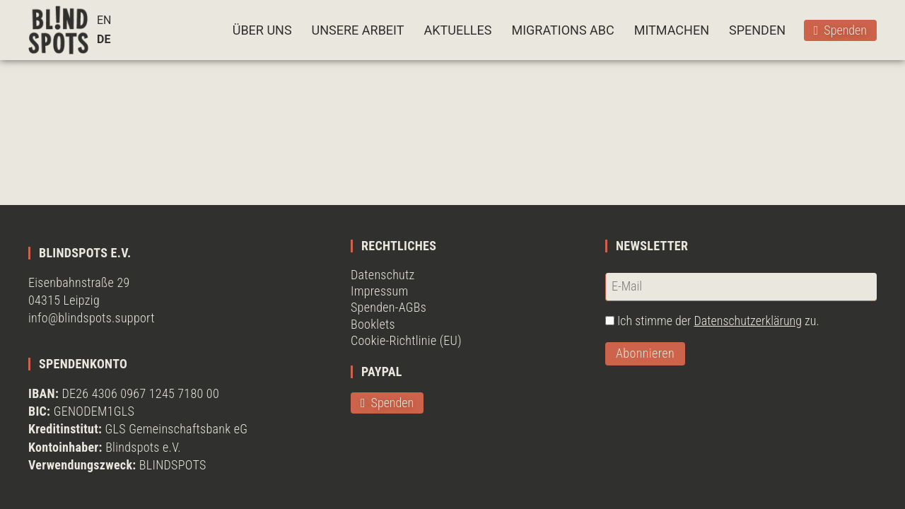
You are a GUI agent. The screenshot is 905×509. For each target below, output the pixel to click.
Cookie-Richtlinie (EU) (406, 340)
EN (104, 20)
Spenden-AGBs (388, 307)
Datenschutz (383, 274)
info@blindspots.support (91, 317)
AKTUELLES (457, 30)
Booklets (373, 324)
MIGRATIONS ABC (562, 30)
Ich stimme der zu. (718, 320)
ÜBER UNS (262, 30)
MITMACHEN (671, 30)
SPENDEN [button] (757, 30)
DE (103, 39)
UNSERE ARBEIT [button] (358, 30)
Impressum (380, 290)
